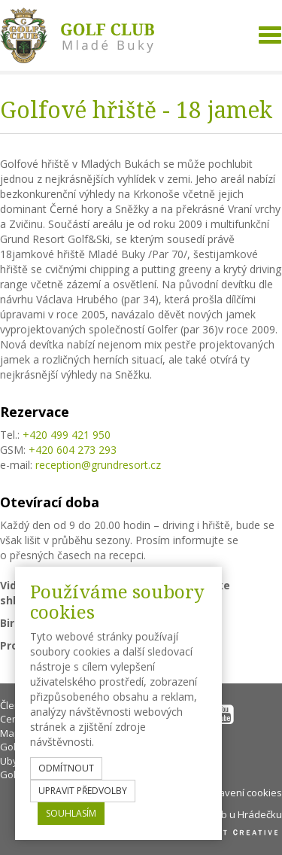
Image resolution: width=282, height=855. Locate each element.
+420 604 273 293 (73, 450)
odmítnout (66, 768)
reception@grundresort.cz (98, 465)
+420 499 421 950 (67, 435)
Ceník (13, 719)
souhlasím (71, 813)
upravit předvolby (82, 790)
